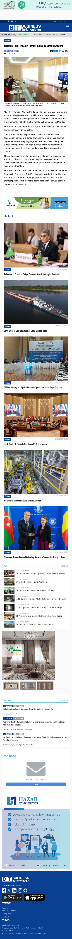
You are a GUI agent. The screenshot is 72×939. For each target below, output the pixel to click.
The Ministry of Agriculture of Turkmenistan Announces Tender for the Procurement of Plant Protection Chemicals (35, 739)
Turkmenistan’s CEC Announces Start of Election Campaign (35, 624)
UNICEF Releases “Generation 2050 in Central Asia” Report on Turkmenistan (41, 598)
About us (5, 908)
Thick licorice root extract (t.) (52, 35)
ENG (54, 21)
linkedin (14, 890)
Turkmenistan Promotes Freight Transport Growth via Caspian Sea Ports (31, 274)
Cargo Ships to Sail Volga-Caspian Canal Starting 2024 (25, 330)
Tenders (7, 700)
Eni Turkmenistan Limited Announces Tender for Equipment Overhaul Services (30, 709)
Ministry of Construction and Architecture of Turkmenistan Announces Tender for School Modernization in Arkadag (34, 723)
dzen (25, 890)
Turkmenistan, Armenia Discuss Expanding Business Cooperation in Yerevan (40, 573)
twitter (9, 890)
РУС (65, 21)
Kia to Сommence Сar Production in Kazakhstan (22, 500)
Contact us (5, 916)
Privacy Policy (7, 914)
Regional (7, 40)
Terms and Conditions (9, 911)
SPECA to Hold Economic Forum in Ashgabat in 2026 (33, 581)
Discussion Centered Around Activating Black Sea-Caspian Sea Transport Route (34, 557)
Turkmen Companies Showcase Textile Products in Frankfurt (35, 590)
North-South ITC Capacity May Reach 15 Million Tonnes (25, 444)
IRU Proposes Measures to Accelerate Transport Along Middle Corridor (39, 615)
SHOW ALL (64, 565)
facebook (4, 890)
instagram (19, 890)
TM (59, 21)
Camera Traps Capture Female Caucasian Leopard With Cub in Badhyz (39, 607)
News (6, 565)
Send (36, 784)
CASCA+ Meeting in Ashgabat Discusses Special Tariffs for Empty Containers (33, 387)
